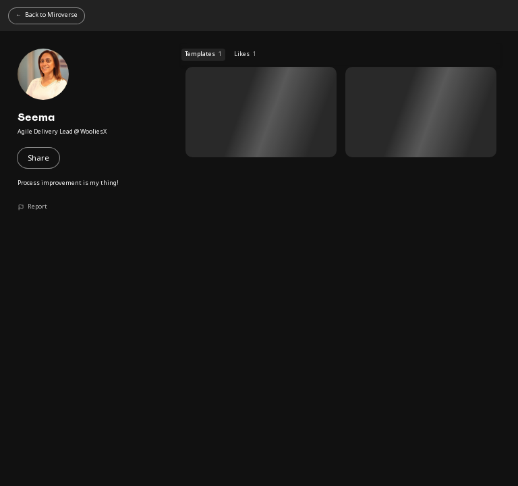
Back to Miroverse (51, 14)
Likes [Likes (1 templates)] (245, 54)
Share (38, 158)
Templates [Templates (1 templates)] (203, 54)
